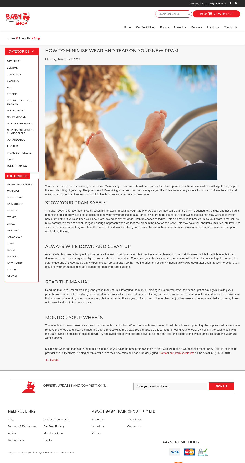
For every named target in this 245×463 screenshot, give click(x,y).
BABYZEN (12, 210)
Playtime (12, 146)
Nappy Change (16, 116)
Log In (48, 440)
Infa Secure (14, 197)
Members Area (53, 433)
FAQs (11, 419)
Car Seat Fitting (145, 27)
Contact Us (230, 27)
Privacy (96, 433)
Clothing (13, 80)
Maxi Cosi (13, 190)
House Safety (15, 110)
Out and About (17, 139)
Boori (11, 249)
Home (127, 27)
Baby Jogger (15, 203)
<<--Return (51, 359)
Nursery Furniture (19, 123)
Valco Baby (14, 236)
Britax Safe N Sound (20, 184)
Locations (213, 27)
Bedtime (12, 67)
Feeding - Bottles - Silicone (19, 102)
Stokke (11, 217)
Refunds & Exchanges (22, 426)
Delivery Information (57, 419)
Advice (12, 433)
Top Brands (18, 176)
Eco (9, 87)
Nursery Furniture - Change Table (20, 131)
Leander (12, 256)
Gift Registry (16, 440)
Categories (22, 51)
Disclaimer (134, 419)
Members (196, 27)
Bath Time (13, 61)
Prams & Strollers (19, 152)
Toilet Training (17, 165)
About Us (180, 27)
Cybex (10, 243)
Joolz (11, 223)
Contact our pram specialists (176, 353)
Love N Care (14, 263)
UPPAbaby (13, 230)
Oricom (12, 276)
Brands (164, 27)
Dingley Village (208, 3)
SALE (10, 159)
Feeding (12, 94)
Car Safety (14, 74)
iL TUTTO (12, 269)
